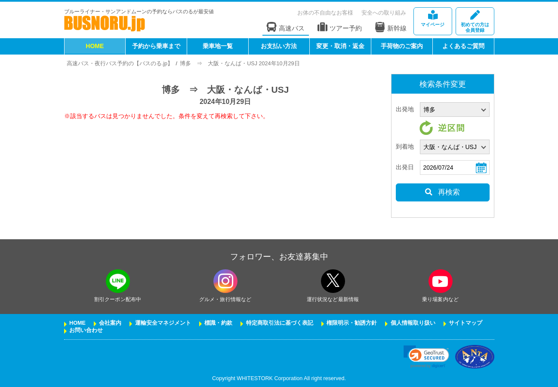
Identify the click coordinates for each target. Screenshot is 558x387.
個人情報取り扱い (413, 323)
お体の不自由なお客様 (325, 12)
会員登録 (475, 21)
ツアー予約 (340, 27)
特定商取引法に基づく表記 (279, 323)
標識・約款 (218, 323)
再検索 (442, 192)
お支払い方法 (279, 46)
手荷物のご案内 (402, 46)
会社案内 (110, 323)
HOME (95, 46)
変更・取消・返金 (340, 46)
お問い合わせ (86, 330)
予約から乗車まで (156, 46)
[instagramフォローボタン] (225, 281)
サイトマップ (465, 323)
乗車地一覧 (218, 46)
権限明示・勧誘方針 (352, 323)
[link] (426, 357)
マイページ (433, 18)
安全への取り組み (383, 12)
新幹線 (391, 27)
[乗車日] (455, 167)
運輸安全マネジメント (163, 323)
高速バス (286, 27)
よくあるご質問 (463, 46)
